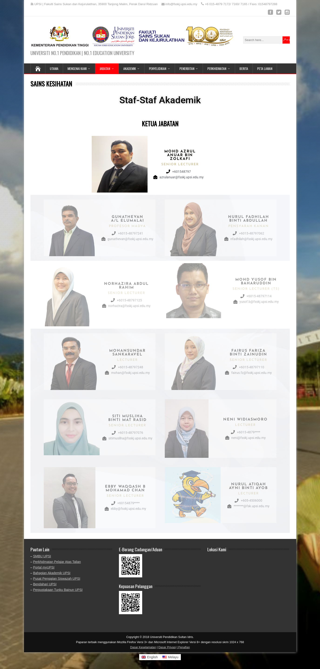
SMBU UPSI (42, 556)
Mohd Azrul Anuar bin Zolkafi (180, 155)
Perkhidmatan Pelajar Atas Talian (57, 562)
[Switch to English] (149, 657)
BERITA (243, 68)
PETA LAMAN (264, 68)
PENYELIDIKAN (157, 68)
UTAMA (54, 68)
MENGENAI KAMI (77, 68)
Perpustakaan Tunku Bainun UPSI (57, 590)
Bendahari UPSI (44, 584)
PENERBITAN (186, 68)
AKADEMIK (129, 68)
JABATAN (105, 68)
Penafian (183, 647)
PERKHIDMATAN (216, 68)
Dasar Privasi (167, 647)
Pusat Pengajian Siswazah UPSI (56, 578)
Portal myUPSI (43, 567)
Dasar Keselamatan (143, 647)
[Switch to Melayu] (170, 657)
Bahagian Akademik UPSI (51, 573)
